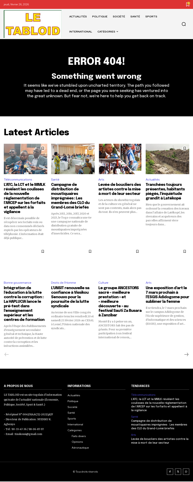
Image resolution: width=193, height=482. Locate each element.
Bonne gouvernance (18, 283)
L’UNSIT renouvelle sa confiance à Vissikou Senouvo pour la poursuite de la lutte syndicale (70, 298)
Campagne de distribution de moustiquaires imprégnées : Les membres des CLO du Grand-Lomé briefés (159, 425)
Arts (101, 180)
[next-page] (186, 355)
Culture (103, 283)
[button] (183, 24)
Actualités (153, 180)
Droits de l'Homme (63, 283)
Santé (55, 180)
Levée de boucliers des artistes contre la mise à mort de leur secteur (119, 189)
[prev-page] (7, 355)
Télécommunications (18, 180)
